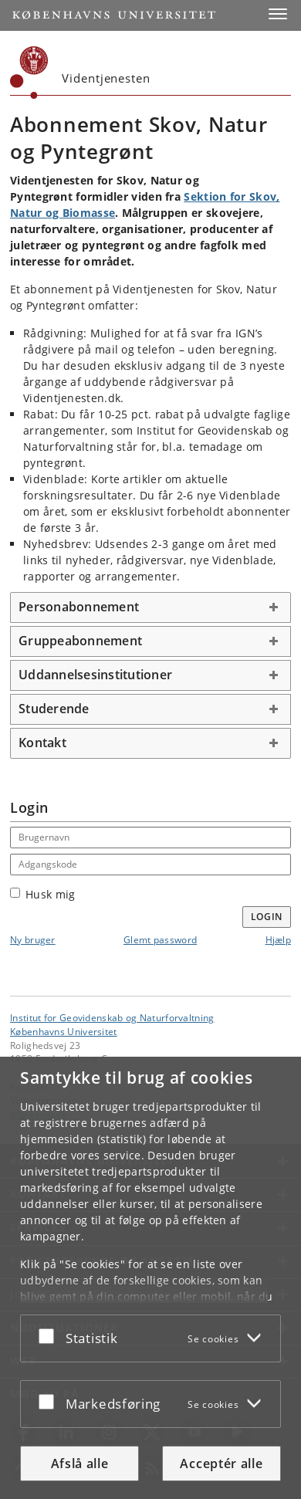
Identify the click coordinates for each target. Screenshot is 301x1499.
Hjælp (278, 939)
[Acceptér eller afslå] (50, 1335)
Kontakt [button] (42, 742)
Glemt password (160, 939)
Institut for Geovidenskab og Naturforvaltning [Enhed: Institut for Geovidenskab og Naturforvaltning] (112, 1017)
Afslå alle (80, 1463)
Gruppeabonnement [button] (80, 640)
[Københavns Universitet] (29, 72)
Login (267, 916)
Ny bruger (33, 939)
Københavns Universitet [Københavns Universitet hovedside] (63, 1031)
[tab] (150, 607)
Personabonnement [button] (79, 606)
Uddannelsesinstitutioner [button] (95, 674)
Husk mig (42, 894)
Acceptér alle (221, 1463)
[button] (277, 14)
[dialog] (150, 1278)
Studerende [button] (54, 708)
